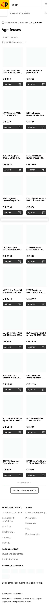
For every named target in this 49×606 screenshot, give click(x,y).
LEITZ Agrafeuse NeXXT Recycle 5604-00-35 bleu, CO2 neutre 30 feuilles (12, 250)
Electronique (8, 532)
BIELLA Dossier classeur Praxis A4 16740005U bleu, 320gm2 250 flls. (34, 378)
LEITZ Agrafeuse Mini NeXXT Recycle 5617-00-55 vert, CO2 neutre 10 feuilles (12, 336)
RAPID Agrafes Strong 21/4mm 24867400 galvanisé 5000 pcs (36, 463)
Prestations (30, 518)
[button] (13, 67)
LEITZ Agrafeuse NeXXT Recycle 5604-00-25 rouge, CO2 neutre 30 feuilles (36, 293)
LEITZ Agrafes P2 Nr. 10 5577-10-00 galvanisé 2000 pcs (12, 115)
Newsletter (30, 523)
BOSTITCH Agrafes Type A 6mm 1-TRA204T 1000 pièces (36, 420)
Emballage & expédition (8, 520)
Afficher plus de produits (24, 490)
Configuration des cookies (22, 602)
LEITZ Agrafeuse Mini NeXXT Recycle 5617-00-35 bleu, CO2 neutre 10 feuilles (36, 201)
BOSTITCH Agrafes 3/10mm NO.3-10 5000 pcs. (11, 158)
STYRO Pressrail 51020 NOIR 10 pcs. (35, 248)
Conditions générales (21, 599)
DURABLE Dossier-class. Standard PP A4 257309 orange (12, 72)
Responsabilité (32, 534)
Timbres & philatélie (12, 512)
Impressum (6, 602)
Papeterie (6, 526)
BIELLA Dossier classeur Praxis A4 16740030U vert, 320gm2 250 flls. (11, 378)
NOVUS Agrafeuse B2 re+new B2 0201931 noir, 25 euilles (36, 335)
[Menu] (3, 13)
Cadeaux (6, 537)
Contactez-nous (10, 559)
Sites (27, 528)
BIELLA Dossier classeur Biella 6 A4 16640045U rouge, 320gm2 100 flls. (35, 116)
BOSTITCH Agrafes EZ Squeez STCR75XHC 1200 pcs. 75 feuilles (12, 420)
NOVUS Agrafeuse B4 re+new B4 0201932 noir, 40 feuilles (12, 292)
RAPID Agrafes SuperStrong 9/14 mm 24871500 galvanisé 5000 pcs (11, 201)
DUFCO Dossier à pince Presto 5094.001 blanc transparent (34, 73)
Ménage (6, 542)
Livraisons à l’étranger (36, 512)
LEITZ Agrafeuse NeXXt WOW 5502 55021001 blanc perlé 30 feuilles (36, 159)
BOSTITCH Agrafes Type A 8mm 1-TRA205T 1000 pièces (12, 463)
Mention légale (36, 599)
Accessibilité (6, 599)
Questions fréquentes (12, 554)
